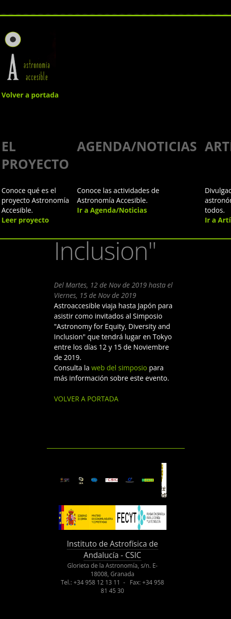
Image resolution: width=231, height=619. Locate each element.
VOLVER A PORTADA (86, 398)
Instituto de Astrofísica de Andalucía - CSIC (112, 549)
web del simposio (119, 367)
